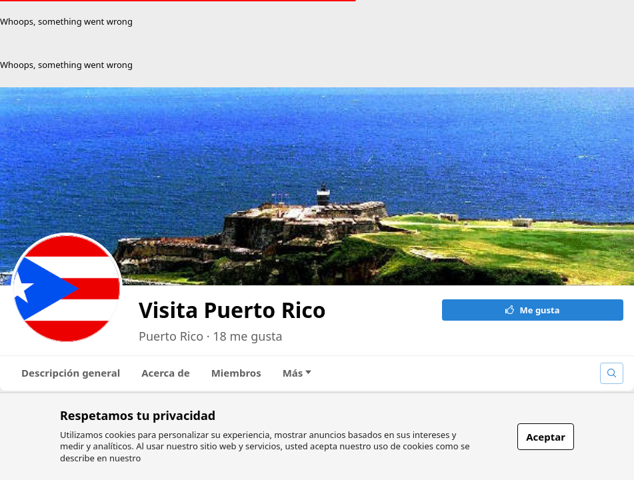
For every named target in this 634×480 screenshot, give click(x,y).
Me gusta (532, 310)
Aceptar (545, 436)
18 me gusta (247, 336)
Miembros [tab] (236, 372)
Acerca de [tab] (165, 372)
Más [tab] (297, 372)
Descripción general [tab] (70, 372)
